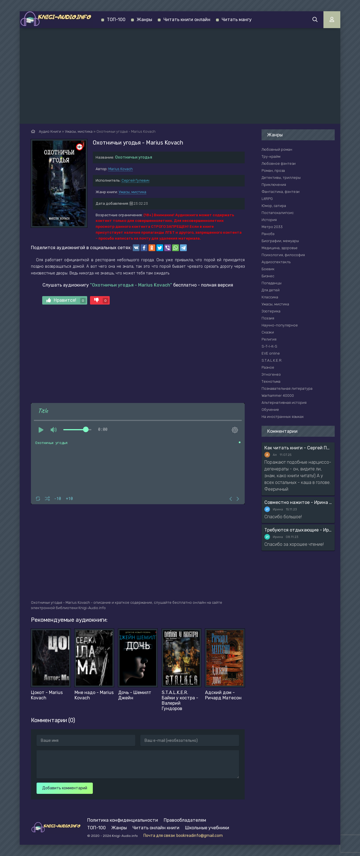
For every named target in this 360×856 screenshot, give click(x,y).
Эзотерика (271, 311)
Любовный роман (277, 149)
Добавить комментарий (64, 788)
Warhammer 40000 (278, 395)
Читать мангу (237, 19)
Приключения (274, 185)
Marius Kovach (120, 169)
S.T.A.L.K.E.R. (272, 360)
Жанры (144, 19)
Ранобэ (268, 234)
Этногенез (271, 374)
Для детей (271, 290)
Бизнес (268, 276)
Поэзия (268, 318)
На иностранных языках (283, 417)
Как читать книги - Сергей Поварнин (298, 447)
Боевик (268, 269)
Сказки (268, 332)
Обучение (270, 409)
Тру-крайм (271, 156)
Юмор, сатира (274, 206)
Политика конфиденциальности (122, 820)
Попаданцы (272, 283)
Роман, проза (273, 170)
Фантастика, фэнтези (281, 192)
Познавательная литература (287, 388)
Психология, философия (283, 255)
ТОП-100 (116, 19)
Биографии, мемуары (280, 241)
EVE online (271, 353)
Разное (268, 367)
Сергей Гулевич (135, 180)
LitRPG (267, 199)
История (269, 220)
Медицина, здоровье (280, 248)
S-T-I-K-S (269, 346)
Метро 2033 (272, 227)
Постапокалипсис (278, 213)
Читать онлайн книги (155, 827)
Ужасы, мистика (132, 192)
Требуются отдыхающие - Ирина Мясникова (298, 530)
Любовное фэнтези (279, 163)
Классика (270, 297)
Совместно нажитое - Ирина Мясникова (298, 502)
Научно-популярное (280, 325)
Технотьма (271, 381)
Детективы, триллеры (281, 177)
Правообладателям (185, 820)
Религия (269, 339)
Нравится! (66, 300)
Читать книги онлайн (186, 19)
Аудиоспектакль (276, 262)
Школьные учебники (207, 827)
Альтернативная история (284, 402)
